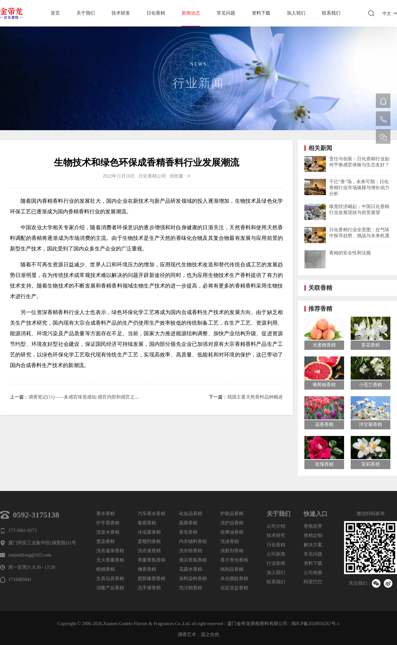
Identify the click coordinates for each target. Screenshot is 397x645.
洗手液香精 (149, 587)
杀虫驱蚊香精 (234, 578)
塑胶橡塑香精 (151, 578)
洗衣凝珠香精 (110, 550)
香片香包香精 (234, 560)
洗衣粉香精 (190, 550)
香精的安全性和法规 (350, 252)
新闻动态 (191, 13)
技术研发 (120, 13)
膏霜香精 (147, 522)
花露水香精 (190, 569)
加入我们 (296, 13)
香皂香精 (188, 532)
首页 (55, 13)
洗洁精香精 (190, 587)
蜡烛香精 (105, 569)
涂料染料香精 (193, 578)
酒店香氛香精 (193, 560)
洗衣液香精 (149, 550)
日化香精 (156, 13)
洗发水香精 (107, 532)
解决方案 (313, 544)
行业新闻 (276, 563)
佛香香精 (147, 569)
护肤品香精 (231, 513)
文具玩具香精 (110, 578)
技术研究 (276, 535)
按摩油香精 (231, 532)
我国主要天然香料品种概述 (255, 397)
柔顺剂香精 (149, 541)
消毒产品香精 (110, 587)
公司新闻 (276, 554)
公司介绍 (276, 526)
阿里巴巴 (313, 581)
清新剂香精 (231, 550)
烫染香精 (105, 541)
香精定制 (313, 535)
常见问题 (226, 13)
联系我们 (331, 13)
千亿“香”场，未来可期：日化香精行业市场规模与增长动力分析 (359, 187)
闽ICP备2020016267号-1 (315, 623)
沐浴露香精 (149, 532)
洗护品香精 (231, 522)
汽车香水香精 (151, 513)
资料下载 (261, 13)
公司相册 (313, 572)
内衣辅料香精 (193, 541)
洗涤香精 (229, 541)
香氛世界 (313, 526)
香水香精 (105, 513)
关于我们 (85, 13)
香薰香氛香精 (151, 560)
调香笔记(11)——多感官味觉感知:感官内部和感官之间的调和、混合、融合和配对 (111, 397)
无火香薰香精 (110, 560)
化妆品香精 (190, 513)
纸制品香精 (231, 569)
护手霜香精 (107, 522)
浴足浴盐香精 (234, 587)
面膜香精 (188, 522)
